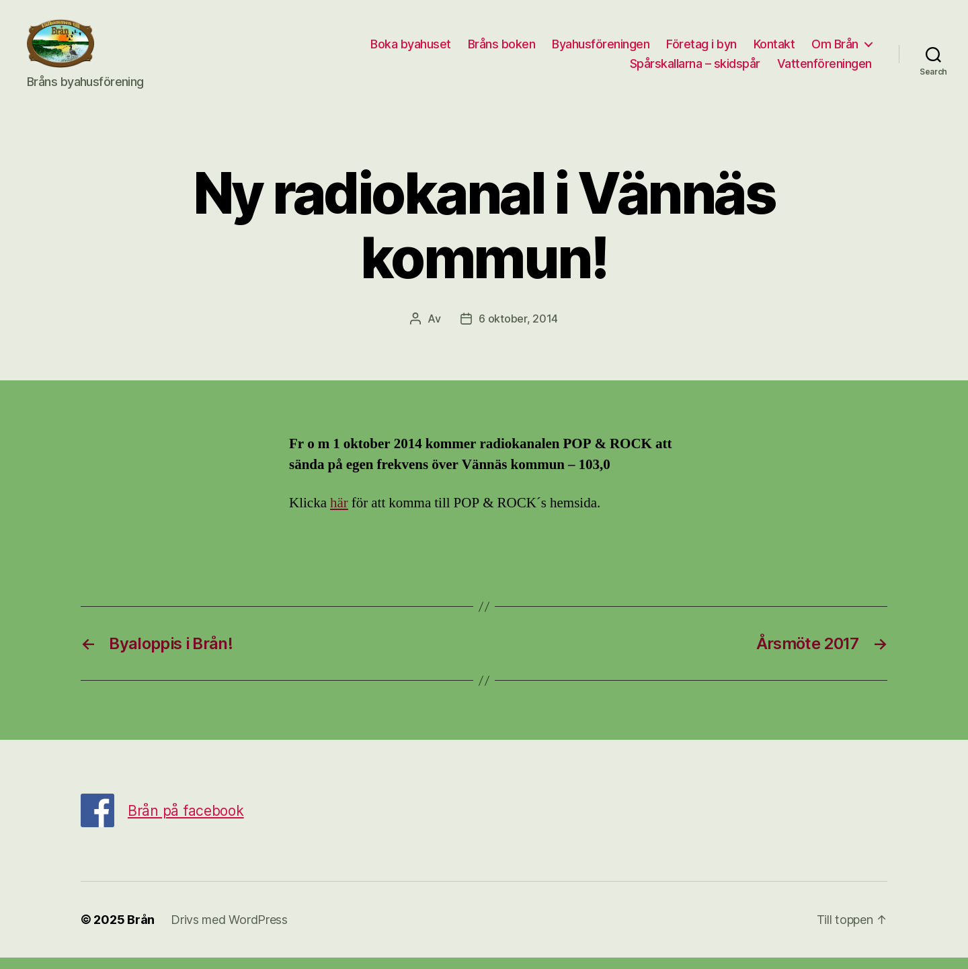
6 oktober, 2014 (518, 329)
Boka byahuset (410, 49)
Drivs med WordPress (229, 931)
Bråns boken (502, 49)
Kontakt (774, 49)
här (339, 514)
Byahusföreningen (600, 49)
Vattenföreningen (824, 69)
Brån (141, 931)
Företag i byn (701, 49)
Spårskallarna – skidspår (695, 69)
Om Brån (834, 49)
